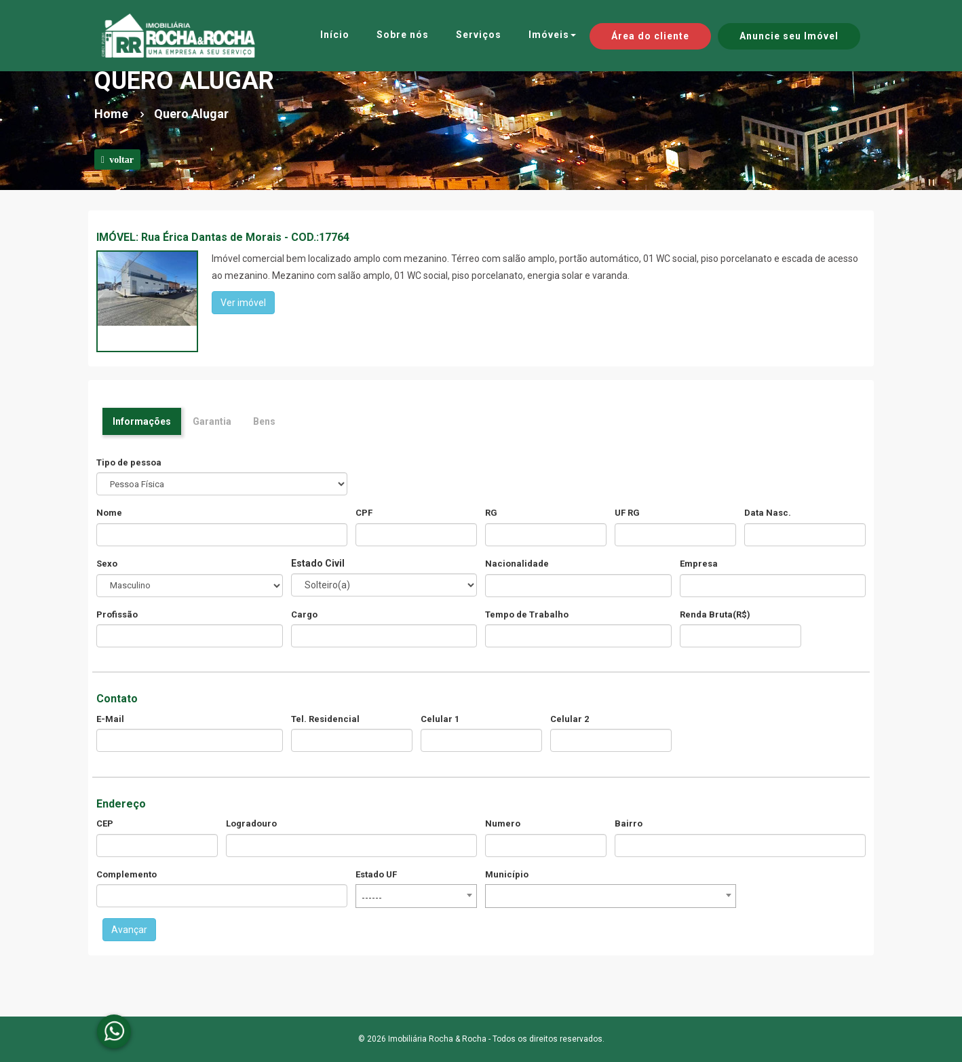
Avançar (129, 929)
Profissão (117, 614)
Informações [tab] (142, 421)
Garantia (212, 421)
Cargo (304, 614)
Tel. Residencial (325, 719)
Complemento (126, 874)
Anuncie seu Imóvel (789, 36)
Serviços (478, 34)
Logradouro (251, 823)
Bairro (628, 823)
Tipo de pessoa (128, 462)
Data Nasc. (767, 513)
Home (111, 114)
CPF (363, 513)
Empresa (699, 563)
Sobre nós (403, 34)
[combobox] (416, 896)
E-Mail (110, 719)
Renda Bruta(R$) (715, 614)
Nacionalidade (517, 563)
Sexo (106, 563)
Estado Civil (318, 563)
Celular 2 (569, 719)
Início (334, 34)
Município (506, 874)
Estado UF (376, 874)
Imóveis (552, 34)
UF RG (627, 513)
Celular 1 (440, 719)
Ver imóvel (243, 302)
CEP (104, 823)
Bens (264, 421)
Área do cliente (650, 36)
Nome (109, 513)
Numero (502, 823)
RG (491, 513)
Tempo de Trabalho (527, 614)
